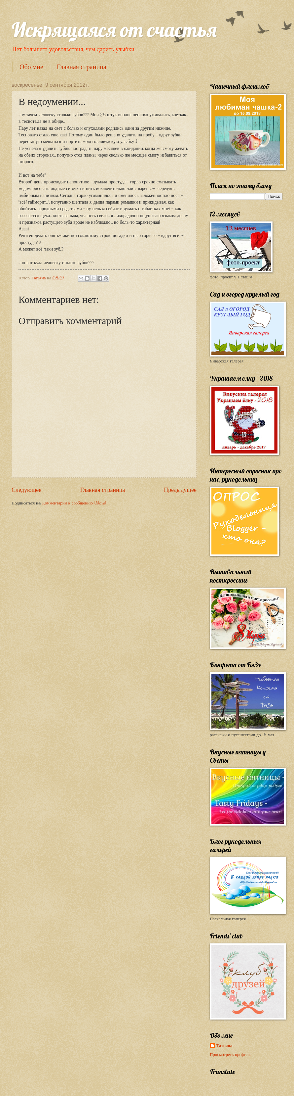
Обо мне (31, 67)
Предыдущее (180, 490)
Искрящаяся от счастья (114, 29)
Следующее (26, 490)
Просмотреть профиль (230, 1054)
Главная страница (81, 67)
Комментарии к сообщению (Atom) (74, 503)
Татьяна (224, 1045)
